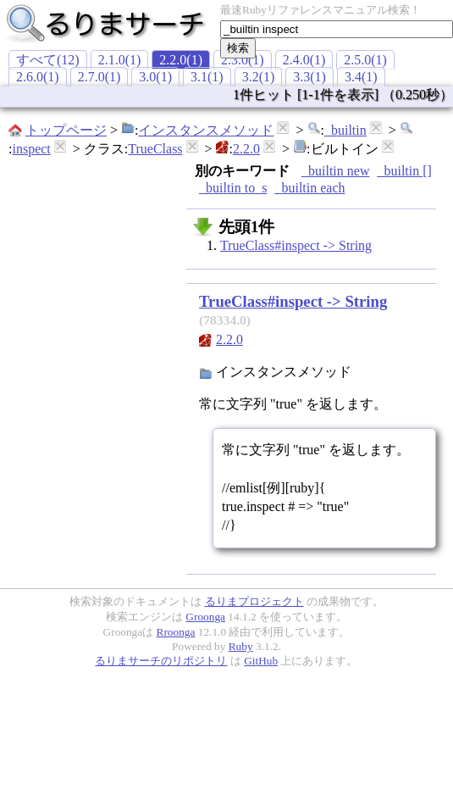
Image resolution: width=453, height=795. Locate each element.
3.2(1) (258, 76)
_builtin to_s (233, 188)
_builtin (345, 130)
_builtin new (335, 171)
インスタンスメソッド (205, 130)
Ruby (241, 646)
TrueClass (155, 149)
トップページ (66, 130)
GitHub (261, 660)
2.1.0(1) (119, 60)
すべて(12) (48, 60)
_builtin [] (404, 171)
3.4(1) (361, 76)
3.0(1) (155, 76)
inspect (31, 149)
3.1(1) (207, 76)
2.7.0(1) (99, 76)
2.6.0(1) (37, 76)
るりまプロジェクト (254, 601)
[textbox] (336, 29)
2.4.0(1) (304, 60)
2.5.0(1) (365, 60)
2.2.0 (246, 149)
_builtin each (309, 188)
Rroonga (176, 631)
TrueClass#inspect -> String (296, 245)
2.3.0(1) (242, 60)
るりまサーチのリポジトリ (161, 660)
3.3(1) (309, 76)
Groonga (205, 616)
